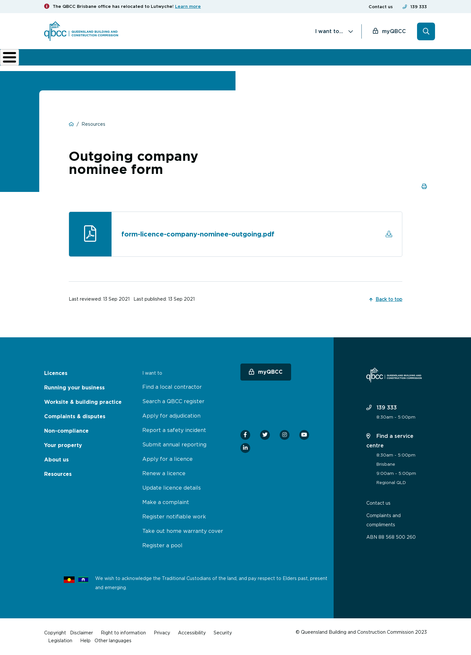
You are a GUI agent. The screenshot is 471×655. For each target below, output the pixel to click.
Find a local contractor (172, 387)
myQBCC (394, 31)
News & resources (361, 62)
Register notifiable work (174, 516)
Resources (58, 474)
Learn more (188, 6)
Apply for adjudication (171, 415)
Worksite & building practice (163, 62)
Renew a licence (163, 473)
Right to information (123, 632)
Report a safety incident (174, 430)
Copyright (55, 632)
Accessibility (192, 632)
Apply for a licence (167, 459)
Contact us (381, 6)
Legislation (60, 640)
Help (85, 640)
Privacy (162, 632)
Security (223, 632)
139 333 (418, 6)
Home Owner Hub (404, 62)
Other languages (113, 640)
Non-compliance (274, 62)
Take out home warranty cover (182, 531)
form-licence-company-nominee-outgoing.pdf (197, 238)
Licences (66, 62)
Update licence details (171, 487)
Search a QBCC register (173, 401)
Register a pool (162, 545)
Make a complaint (165, 502)
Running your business (109, 62)
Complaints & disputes (223, 62)
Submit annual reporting (174, 444)
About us (318, 62)
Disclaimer (81, 632)
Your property (63, 445)
